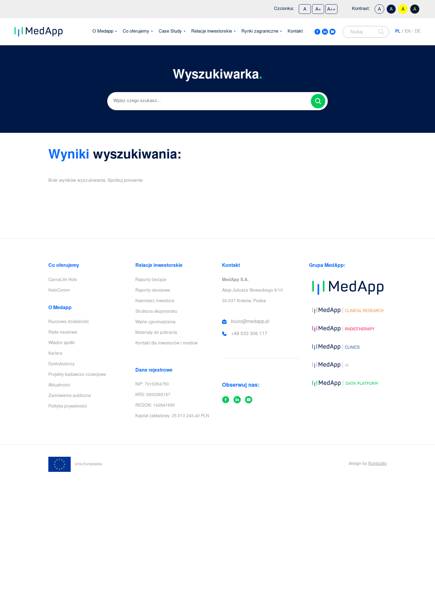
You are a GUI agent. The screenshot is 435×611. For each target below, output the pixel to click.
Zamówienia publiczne (69, 396)
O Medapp (102, 31)
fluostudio (377, 464)
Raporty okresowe (152, 291)
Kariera (55, 354)
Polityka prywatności (67, 407)
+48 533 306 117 (249, 333)
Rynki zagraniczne (259, 31)
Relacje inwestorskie (211, 31)
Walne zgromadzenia (155, 322)
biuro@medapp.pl (250, 321)
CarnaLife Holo (62, 280)
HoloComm (59, 291)
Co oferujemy (136, 31)
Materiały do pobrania (156, 333)
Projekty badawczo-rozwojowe (77, 375)
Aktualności (59, 385)
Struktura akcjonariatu (156, 312)
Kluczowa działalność (68, 322)
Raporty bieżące (150, 280)
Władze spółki (61, 343)
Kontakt (295, 31)
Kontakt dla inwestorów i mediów (166, 343)
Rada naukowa (62, 333)
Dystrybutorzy (61, 364)
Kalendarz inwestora (154, 301)
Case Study (170, 31)
